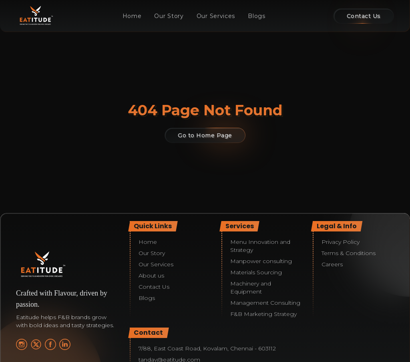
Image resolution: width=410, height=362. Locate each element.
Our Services (216, 16)
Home (132, 16)
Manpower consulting (261, 261)
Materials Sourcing (256, 272)
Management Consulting (265, 302)
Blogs (256, 16)
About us (151, 275)
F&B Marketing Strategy (263, 314)
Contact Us (154, 286)
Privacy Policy (341, 241)
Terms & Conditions (349, 253)
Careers (332, 264)
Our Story (168, 16)
